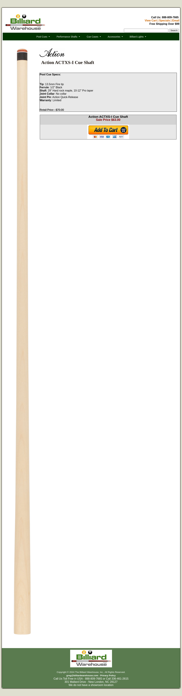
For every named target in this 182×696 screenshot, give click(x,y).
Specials (164, 20)
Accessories (114, 36)
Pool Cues (42, 36)
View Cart (151, 20)
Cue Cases (92, 36)
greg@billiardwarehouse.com (82, 675)
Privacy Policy (108, 675)
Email (175, 20)
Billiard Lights (136, 36)
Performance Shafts (67, 36)
